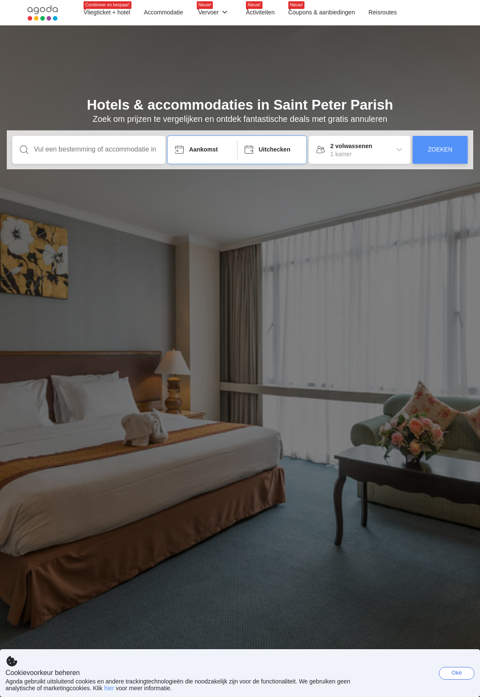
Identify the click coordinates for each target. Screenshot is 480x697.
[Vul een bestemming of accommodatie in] (95, 149)
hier (109, 688)
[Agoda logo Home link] (42, 13)
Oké (457, 672)
